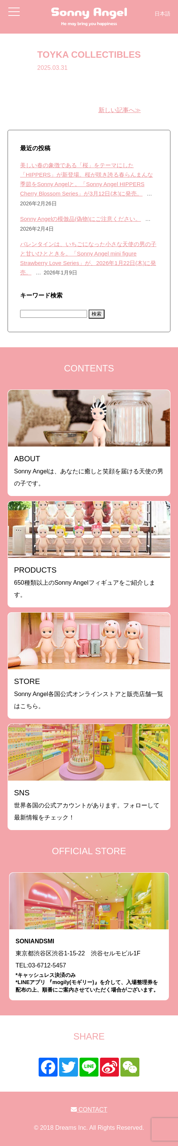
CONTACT (89, 1109)
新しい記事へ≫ (119, 110)
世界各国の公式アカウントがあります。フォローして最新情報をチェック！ (86, 805)
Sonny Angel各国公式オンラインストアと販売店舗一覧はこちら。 (88, 693)
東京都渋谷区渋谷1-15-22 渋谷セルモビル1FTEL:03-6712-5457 (89, 966)
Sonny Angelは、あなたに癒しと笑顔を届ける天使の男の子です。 (88, 470)
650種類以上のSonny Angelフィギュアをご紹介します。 (84, 582)
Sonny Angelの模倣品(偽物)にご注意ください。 (80, 219)
